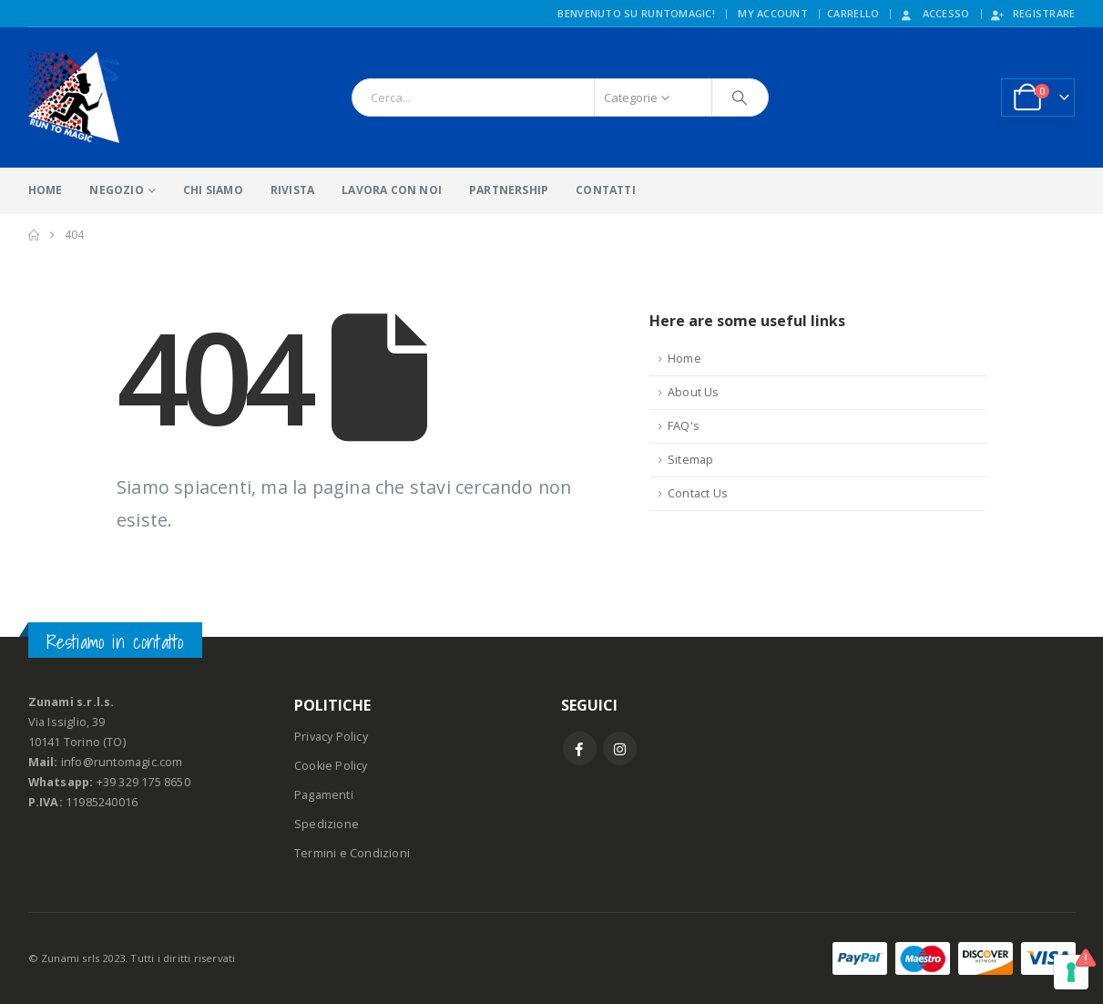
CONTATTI (606, 190)
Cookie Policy (331, 765)
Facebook (580, 748)
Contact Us (698, 493)
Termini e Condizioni (352, 853)
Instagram (620, 748)
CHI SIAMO (213, 190)
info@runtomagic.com (122, 762)
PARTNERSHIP (508, 190)
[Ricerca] (740, 97)
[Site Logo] (73, 97)
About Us (694, 392)
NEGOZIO (116, 190)
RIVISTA (292, 190)
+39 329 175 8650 (143, 782)
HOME (45, 190)
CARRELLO (853, 13)
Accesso (934, 13)
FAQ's (684, 426)
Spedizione (326, 824)
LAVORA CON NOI (392, 190)
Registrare (1032, 13)
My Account (773, 13)
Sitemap (690, 459)
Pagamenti (323, 795)
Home (684, 358)
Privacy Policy (331, 736)
